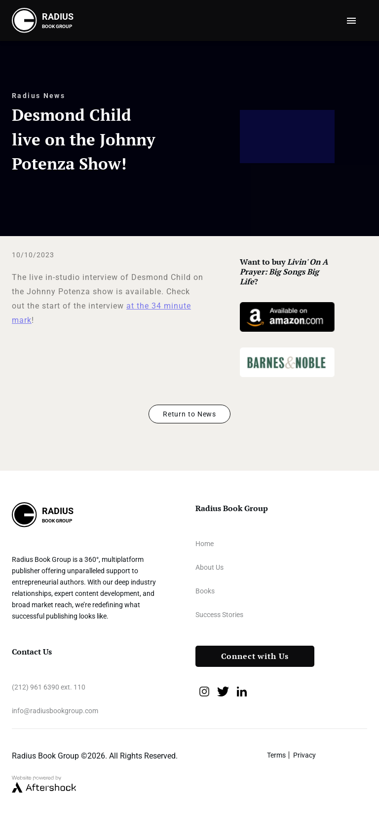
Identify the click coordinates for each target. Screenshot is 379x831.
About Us (209, 567)
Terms (276, 755)
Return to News (189, 414)
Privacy (304, 755)
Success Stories (219, 615)
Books (205, 591)
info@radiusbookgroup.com (55, 711)
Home (204, 544)
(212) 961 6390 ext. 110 (48, 687)
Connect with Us (255, 656)
